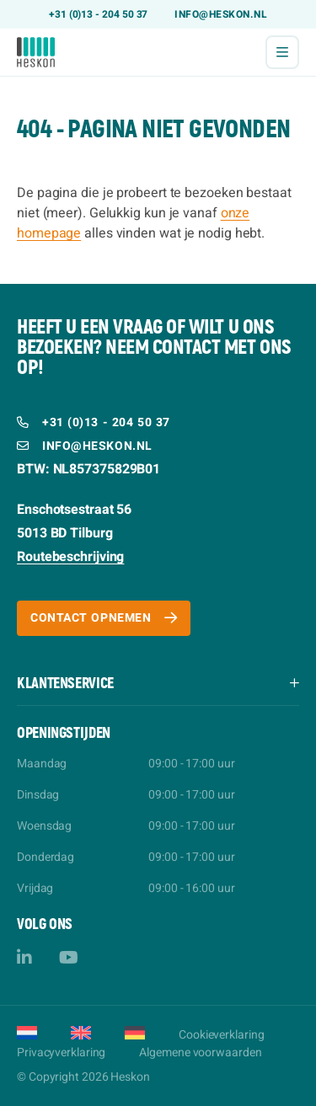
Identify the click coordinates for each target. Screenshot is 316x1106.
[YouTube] (68, 958)
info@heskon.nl (220, 14)
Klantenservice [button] (65, 683)
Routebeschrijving (70, 557)
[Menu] (282, 52)
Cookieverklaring (221, 1035)
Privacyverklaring (61, 1052)
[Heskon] (36, 52)
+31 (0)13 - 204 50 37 (98, 14)
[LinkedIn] (24, 958)
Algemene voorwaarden (200, 1052)
